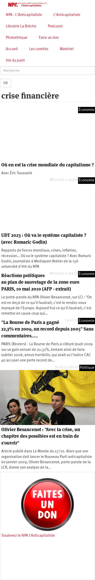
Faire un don (49, 38)
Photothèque (16, 38)
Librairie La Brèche (21, 26)
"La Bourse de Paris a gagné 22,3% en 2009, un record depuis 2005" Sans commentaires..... (47, 329)
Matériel (66, 49)
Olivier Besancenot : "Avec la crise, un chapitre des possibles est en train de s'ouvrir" (40, 436)
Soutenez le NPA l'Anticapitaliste (28, 536)
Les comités (38, 49)
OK (5, 83)
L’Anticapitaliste (66, 15)
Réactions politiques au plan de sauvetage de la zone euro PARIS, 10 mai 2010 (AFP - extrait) (40, 282)
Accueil (12, 49)
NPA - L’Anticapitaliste (24, 15)
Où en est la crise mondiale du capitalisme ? (47, 165)
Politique (87, 368)
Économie (86, 110)
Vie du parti (15, 61)
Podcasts (55, 26)
